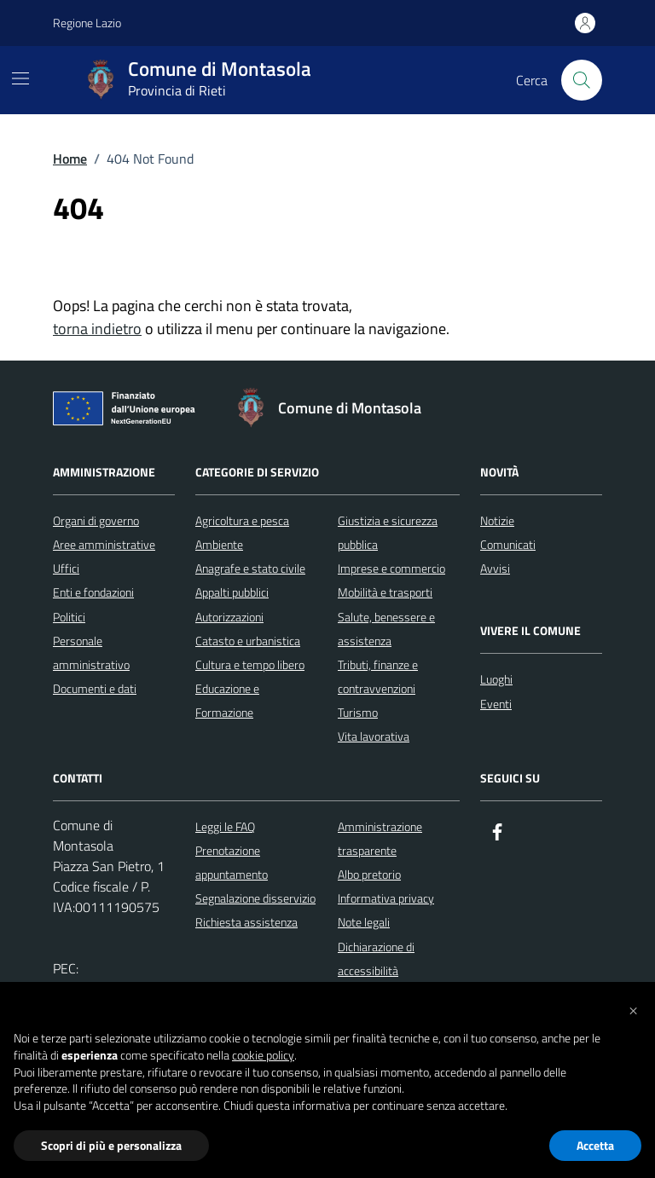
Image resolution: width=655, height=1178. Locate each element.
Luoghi (496, 679)
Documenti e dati (94, 688)
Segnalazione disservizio (255, 898)
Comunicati (508, 544)
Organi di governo (96, 520)
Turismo (358, 712)
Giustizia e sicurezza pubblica (388, 532)
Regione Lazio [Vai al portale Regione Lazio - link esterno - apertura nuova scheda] (87, 23)
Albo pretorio (369, 874)
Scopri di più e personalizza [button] (111, 1145)
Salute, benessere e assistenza (386, 629)
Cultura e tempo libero (249, 664)
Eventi (496, 704)
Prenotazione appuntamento (231, 862)
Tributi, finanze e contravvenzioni (378, 676)
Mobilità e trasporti (385, 592)
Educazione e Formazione (227, 700)
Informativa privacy (386, 898)
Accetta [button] (595, 1145)
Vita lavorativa (373, 736)
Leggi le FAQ (225, 826)
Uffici (66, 568)
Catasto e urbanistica (247, 641)
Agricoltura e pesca (242, 520)
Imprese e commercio (391, 568)
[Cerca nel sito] (581, 80)
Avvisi (495, 568)
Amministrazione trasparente (380, 838)
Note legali (364, 922)
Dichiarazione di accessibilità (376, 958)
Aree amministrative (104, 544)
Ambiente (219, 544)
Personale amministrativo (91, 652)
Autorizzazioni (229, 617)
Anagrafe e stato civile (250, 568)
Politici (69, 617)
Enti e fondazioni (93, 592)
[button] (632, 1009)
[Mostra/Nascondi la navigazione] (20, 78)
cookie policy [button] (263, 1055)
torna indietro (97, 328)
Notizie (497, 520)
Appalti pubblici (232, 592)
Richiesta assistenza (246, 922)
